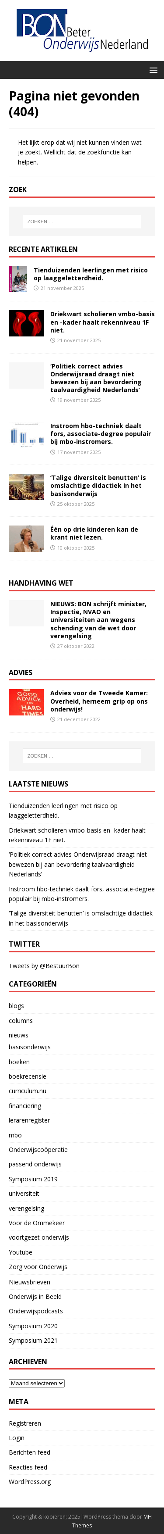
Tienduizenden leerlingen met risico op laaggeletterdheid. (91, 274)
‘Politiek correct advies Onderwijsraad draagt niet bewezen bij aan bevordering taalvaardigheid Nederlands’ (96, 378)
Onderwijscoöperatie (38, 1149)
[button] (152, 69)
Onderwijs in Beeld (35, 1296)
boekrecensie (27, 1076)
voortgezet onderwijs (39, 1237)
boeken (19, 1062)
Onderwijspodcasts (36, 1311)
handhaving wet (41, 583)
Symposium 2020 (33, 1326)
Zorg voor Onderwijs (38, 1266)
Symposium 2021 (33, 1340)
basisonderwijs (30, 1047)
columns (21, 1020)
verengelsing (26, 1208)
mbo (15, 1135)
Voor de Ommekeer (37, 1223)
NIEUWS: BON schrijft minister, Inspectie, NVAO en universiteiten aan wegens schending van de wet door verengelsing (98, 620)
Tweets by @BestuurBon (44, 966)
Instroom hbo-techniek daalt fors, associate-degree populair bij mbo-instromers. (100, 434)
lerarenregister (29, 1120)
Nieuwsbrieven (29, 1282)
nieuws (18, 1035)
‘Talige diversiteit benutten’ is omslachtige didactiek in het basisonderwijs (98, 485)
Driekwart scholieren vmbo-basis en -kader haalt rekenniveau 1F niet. (102, 322)
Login (16, 1438)
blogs (16, 1005)
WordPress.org (30, 1481)
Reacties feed (28, 1467)
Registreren (25, 1423)
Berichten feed (29, 1452)
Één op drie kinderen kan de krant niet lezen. (94, 533)
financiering (25, 1105)
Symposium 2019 (33, 1179)
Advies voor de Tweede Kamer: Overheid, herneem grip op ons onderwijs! (99, 701)
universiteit (24, 1193)
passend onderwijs (35, 1164)
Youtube (20, 1252)
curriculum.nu (27, 1091)
